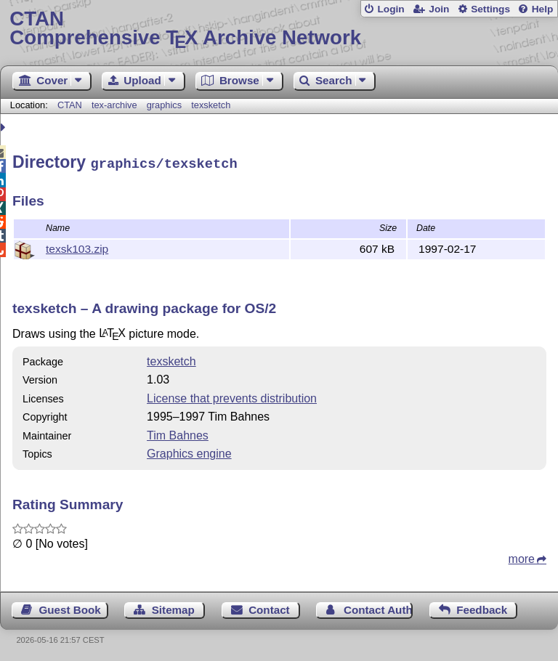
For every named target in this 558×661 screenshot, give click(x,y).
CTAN (69, 105)
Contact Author (378, 607)
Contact (269, 607)
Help (543, 9)
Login (390, 9)
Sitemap (173, 607)
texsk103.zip (77, 246)
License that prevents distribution (232, 396)
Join (439, 9)
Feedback (481, 607)
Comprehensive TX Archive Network (278, 28)
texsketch (210, 105)
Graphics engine (189, 451)
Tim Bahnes (178, 433)
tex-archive (114, 105)
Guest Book (70, 607)
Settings (490, 9)
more (522, 557)
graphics (164, 105)
